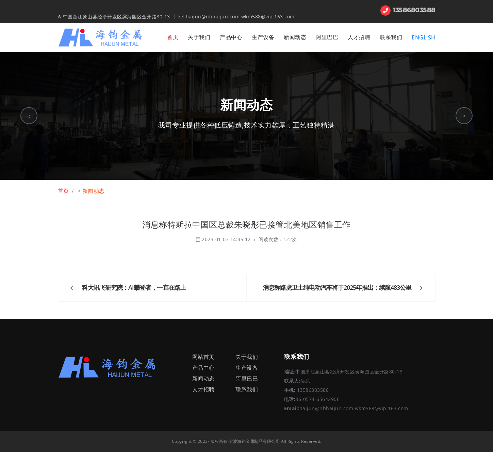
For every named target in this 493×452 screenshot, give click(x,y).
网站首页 (203, 357)
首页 (172, 37)
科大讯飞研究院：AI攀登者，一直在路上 (134, 287)
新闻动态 (295, 37)
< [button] (29, 116)
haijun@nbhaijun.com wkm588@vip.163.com (237, 16)
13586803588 (408, 10)
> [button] (464, 116)
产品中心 (231, 37)
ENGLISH (424, 37)
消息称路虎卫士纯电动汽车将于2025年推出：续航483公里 (337, 287)
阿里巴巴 (327, 37)
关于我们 (199, 37)
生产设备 (263, 37)
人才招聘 (359, 37)
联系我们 (391, 37)
